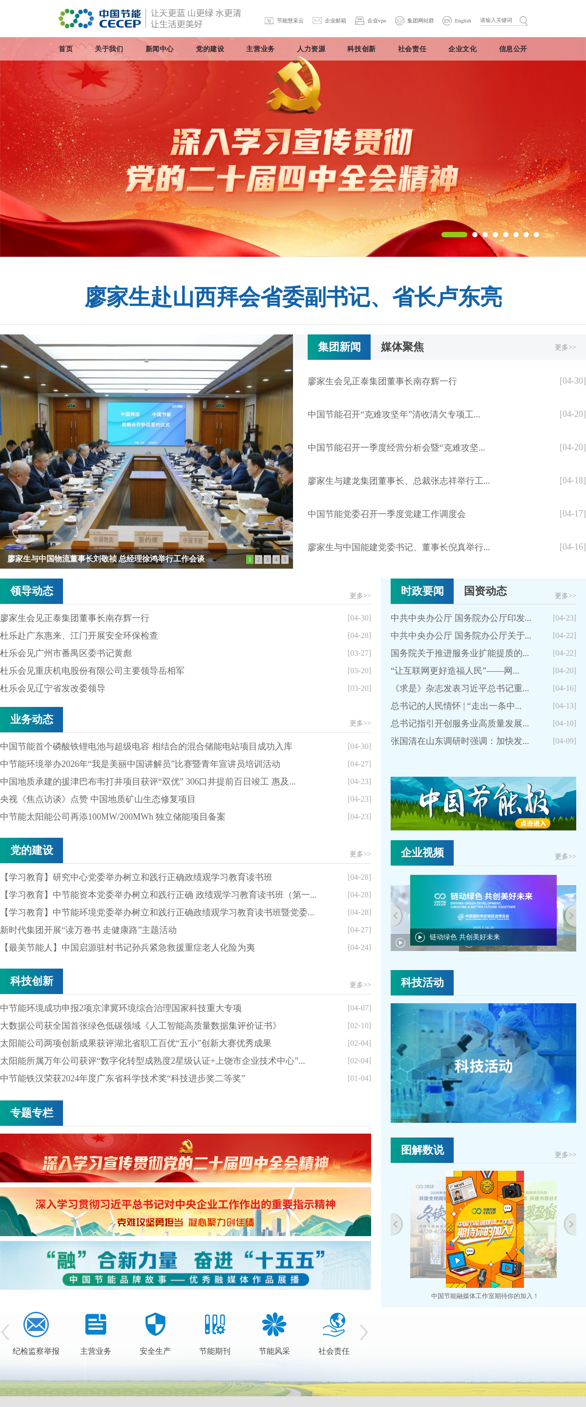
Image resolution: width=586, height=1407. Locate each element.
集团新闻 (339, 347)
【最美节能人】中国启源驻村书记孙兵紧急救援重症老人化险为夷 (127, 947)
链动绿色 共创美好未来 (465, 937)
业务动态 (31, 719)
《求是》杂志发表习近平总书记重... (460, 688)
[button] (454, 234)
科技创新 (31, 981)
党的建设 (31, 850)
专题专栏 (31, 1113)
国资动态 (485, 591)
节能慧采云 (290, 20)
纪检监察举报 (36, 1351)
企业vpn (376, 20)
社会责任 (334, 1351)
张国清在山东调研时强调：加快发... (460, 741)
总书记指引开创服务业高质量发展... (460, 723)
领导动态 (31, 591)
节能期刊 (214, 1351)
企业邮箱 (335, 20)
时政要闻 (422, 591)
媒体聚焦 (402, 347)
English (463, 20)
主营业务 (95, 1351)
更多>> (565, 347)
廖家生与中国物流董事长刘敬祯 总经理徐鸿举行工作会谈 (106, 559)
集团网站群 (420, 20)
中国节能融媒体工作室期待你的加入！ (485, 1296)
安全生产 (155, 1351)
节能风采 (274, 1351)
